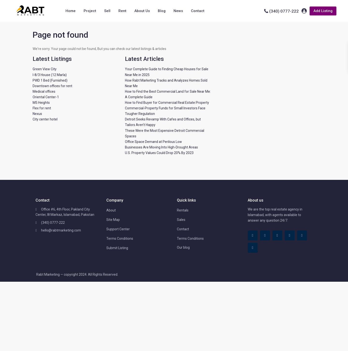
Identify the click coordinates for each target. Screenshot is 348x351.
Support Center (118, 229)
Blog (162, 11)
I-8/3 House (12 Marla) (50, 75)
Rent (122, 11)
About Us (142, 11)
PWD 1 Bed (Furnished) (50, 80)
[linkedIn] (277, 235)
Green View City (45, 69)
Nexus (37, 114)
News (178, 11)
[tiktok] (265, 235)
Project (90, 11)
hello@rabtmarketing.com (61, 230)
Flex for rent (42, 108)
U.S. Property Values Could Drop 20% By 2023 (159, 153)
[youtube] (302, 235)
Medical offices (44, 91)
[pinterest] (290, 235)
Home (70, 11)
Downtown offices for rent (52, 86)
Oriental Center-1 (46, 97)
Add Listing (323, 11)
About (111, 210)
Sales (181, 220)
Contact (197, 11)
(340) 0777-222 (284, 11)
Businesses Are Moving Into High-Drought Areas (161, 147)
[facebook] (253, 235)
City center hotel (45, 119)
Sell (107, 11)
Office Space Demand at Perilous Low (153, 142)
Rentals (182, 210)
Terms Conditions (119, 238)
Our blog (183, 247)
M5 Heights (41, 103)
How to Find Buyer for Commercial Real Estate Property (167, 103)
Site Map (113, 220)
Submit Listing (117, 248)
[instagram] (253, 248)
